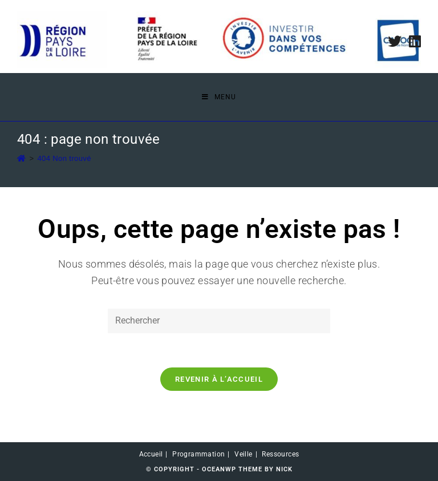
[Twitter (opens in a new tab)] (394, 41)
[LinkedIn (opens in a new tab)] (413, 41)
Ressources (280, 454)
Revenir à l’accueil (219, 379)
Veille (243, 454)
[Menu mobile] (219, 97)
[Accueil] (21, 158)
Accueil (151, 454)
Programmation (198, 454)
